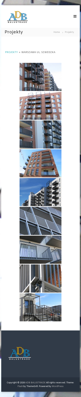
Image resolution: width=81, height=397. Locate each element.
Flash (20, 386)
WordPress (58, 386)
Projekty (11, 52)
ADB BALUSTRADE (35, 382)
